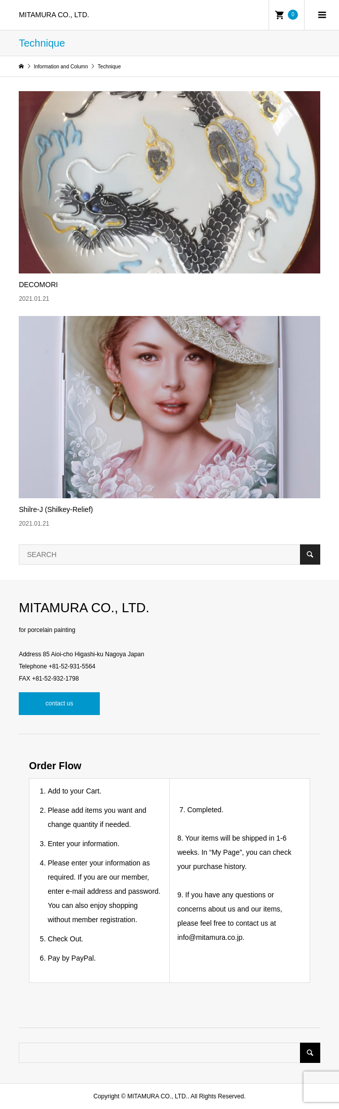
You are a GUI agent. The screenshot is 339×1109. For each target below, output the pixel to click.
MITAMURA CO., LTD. (54, 15)
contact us (59, 703)
